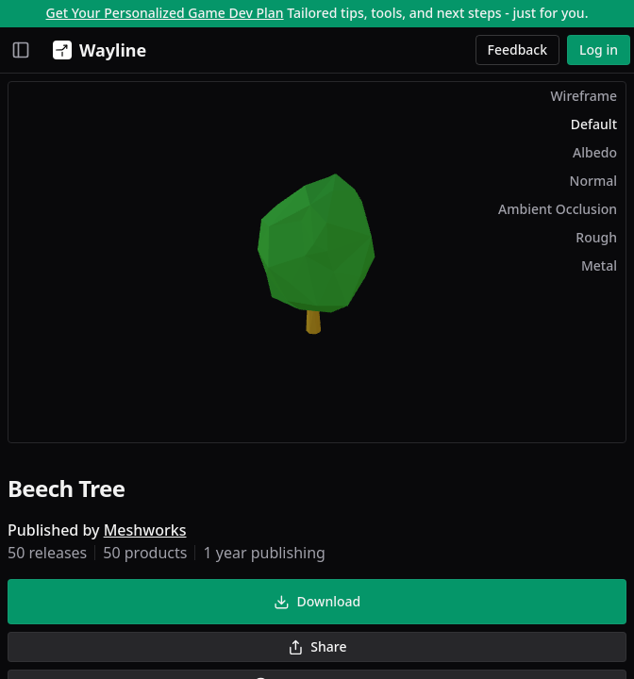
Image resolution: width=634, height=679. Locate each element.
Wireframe (583, 96)
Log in (598, 49)
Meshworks (145, 530)
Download (317, 601)
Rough (596, 237)
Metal (599, 265)
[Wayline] (95, 50)
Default (594, 124)
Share (317, 646)
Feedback (518, 49)
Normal (593, 181)
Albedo (595, 152)
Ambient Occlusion (557, 209)
